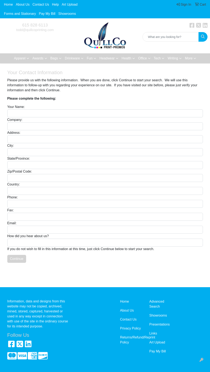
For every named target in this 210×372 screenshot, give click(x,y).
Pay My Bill (47, 13)
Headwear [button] (107, 58)
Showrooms (67, 13)
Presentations (159, 324)
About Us (23, 4)
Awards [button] (37, 58)
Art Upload (70, 4)
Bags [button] (54, 58)
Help (55, 4)
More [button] (188, 58)
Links (153, 333)
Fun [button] (90, 58)
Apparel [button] (19, 58)
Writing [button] (173, 58)
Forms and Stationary (20, 13)
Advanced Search (156, 304)
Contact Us (41, 4)
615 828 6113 (35, 25)
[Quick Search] (171, 37)
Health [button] (126, 58)
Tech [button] (157, 58)
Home (8, 4)
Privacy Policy (130, 328)
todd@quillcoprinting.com (35, 30)
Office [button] (142, 58)
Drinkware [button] (72, 58)
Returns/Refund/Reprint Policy (132, 340)
